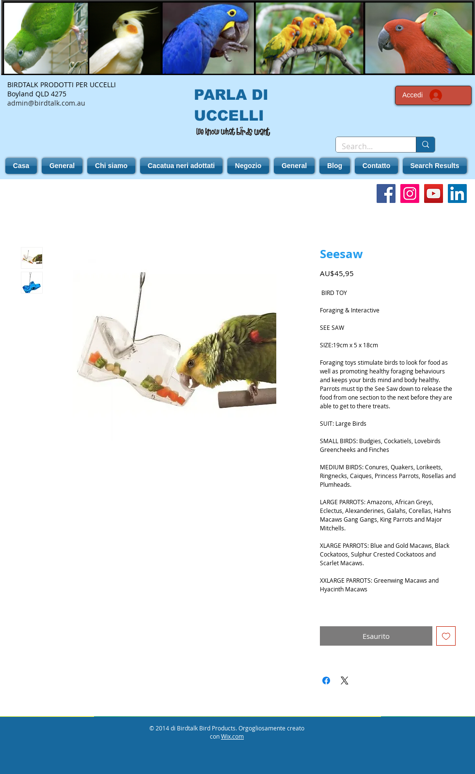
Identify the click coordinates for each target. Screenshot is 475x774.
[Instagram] (409, 193)
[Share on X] (344, 680)
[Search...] (369, 146)
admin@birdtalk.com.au (46, 103)
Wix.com (232, 736)
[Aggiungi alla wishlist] (446, 636)
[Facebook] (386, 193)
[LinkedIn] (457, 193)
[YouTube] (433, 193)
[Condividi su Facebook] (326, 680)
